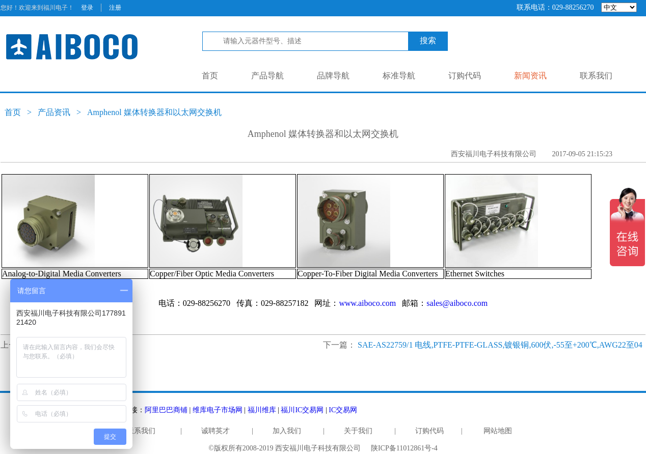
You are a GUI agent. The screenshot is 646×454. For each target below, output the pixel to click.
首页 (210, 75)
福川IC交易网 (302, 410)
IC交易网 (343, 410)
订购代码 (464, 75)
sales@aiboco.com (457, 303)
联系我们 (596, 75)
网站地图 (497, 431)
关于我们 (358, 431)
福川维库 (262, 410)
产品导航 (267, 75)
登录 (87, 7)
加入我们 (287, 431)
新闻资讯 (530, 75)
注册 (115, 7)
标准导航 (399, 75)
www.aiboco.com (367, 303)
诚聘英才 (215, 431)
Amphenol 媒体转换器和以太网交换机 (154, 112)
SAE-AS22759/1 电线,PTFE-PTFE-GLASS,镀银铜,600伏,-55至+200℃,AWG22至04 (500, 344)
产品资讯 (54, 112)
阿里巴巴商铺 (166, 410)
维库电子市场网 (218, 410)
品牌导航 (333, 75)
